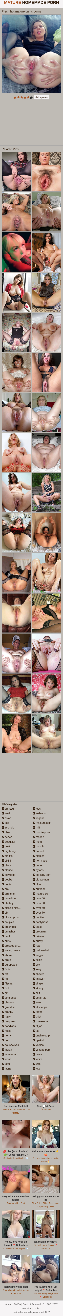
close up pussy (12, 917)
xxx (36, 1068)
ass (5, 822)
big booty (9, 851)
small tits (39, 997)
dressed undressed (15, 945)
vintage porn (42, 1049)
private (38, 936)
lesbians (39, 813)
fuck (6, 988)
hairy (6, 1016)
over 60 (39, 907)
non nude (40, 860)
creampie (9, 926)
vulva (37, 1054)
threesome (41, 1021)
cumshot (8, 931)
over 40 (39, 898)
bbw (6, 832)
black (6, 865)
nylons (38, 870)
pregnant (40, 931)
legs (37, 808)
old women (41, 879)
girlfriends (9, 997)
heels (6, 1030)
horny (6, 1035)
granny (7, 1011)
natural (38, 851)
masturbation (42, 822)
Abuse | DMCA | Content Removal (23, 1304)
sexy (37, 969)
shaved (39, 974)
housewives (10, 1045)
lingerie (39, 818)
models (39, 837)
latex (6, 1063)
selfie (37, 959)
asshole (8, 827)
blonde (7, 870)
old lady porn (42, 874)
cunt (6, 936)
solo (37, 1002)
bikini (6, 860)
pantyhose (40, 922)
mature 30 (40, 893)
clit (5, 912)
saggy (38, 955)
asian (6, 818)
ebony (7, 955)
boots (6, 884)
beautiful (8, 841)
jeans (6, 1059)
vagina (38, 1045)
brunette (8, 893)
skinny (38, 988)
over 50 (39, 903)
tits (36, 1030)
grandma (8, 1007)
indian (7, 1049)
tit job (37, 1026)
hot (5, 1040)
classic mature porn (15, 907)
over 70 (39, 912)
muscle (38, 846)
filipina (7, 983)
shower (39, 978)
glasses (8, 1002)
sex (36, 964)
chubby (7, 903)
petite (38, 926)
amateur (8, 808)
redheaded (41, 950)
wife (37, 1063)
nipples (38, 855)
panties (39, 917)
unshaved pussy (44, 1035)
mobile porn (41, 832)
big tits (7, 855)
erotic (6, 959)
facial (6, 969)
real (36, 945)
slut (36, 993)
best (6, 846)
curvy (6, 941)
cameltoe (9, 898)
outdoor (39, 889)
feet (5, 978)
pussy (38, 941)
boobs (7, 879)
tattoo (38, 1011)
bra (5, 889)
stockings (40, 1007)
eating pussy (11, 950)
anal (6, 813)
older (37, 884)
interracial (9, 1054)
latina (6, 1068)
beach (7, 837)
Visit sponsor (41, 97)
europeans (9, 964)
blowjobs (8, 874)
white (37, 1059)
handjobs (9, 1026)
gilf (5, 993)
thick (37, 1016)
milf (36, 827)
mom (37, 841)
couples (8, 922)
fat (5, 974)
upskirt (38, 1040)
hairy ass (8, 1021)
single (38, 983)
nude (37, 865)
